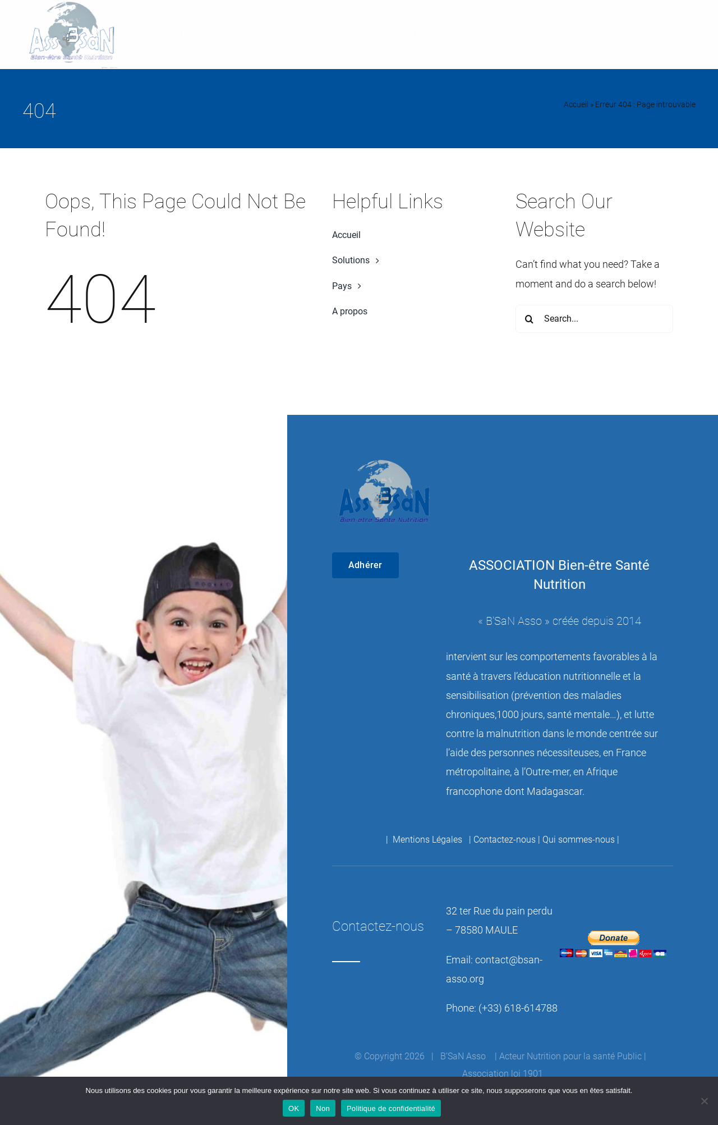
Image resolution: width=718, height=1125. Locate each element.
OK (293, 1108)
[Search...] (594, 319)
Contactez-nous (504, 839)
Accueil (576, 104)
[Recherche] (530, 319)
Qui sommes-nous (578, 839)
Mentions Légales (428, 839)
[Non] (704, 1100)
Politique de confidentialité (391, 1108)
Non (323, 1108)
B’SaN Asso (514, 621)
